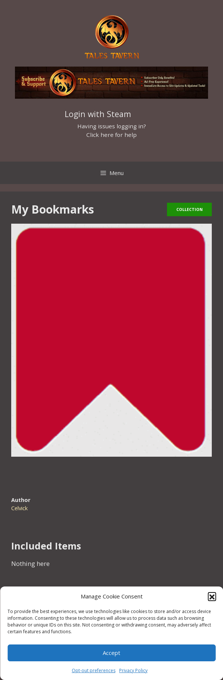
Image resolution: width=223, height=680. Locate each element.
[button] (212, 596)
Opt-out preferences (93, 670)
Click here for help (111, 134)
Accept (111, 652)
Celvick (19, 508)
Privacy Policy (133, 670)
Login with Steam (98, 113)
